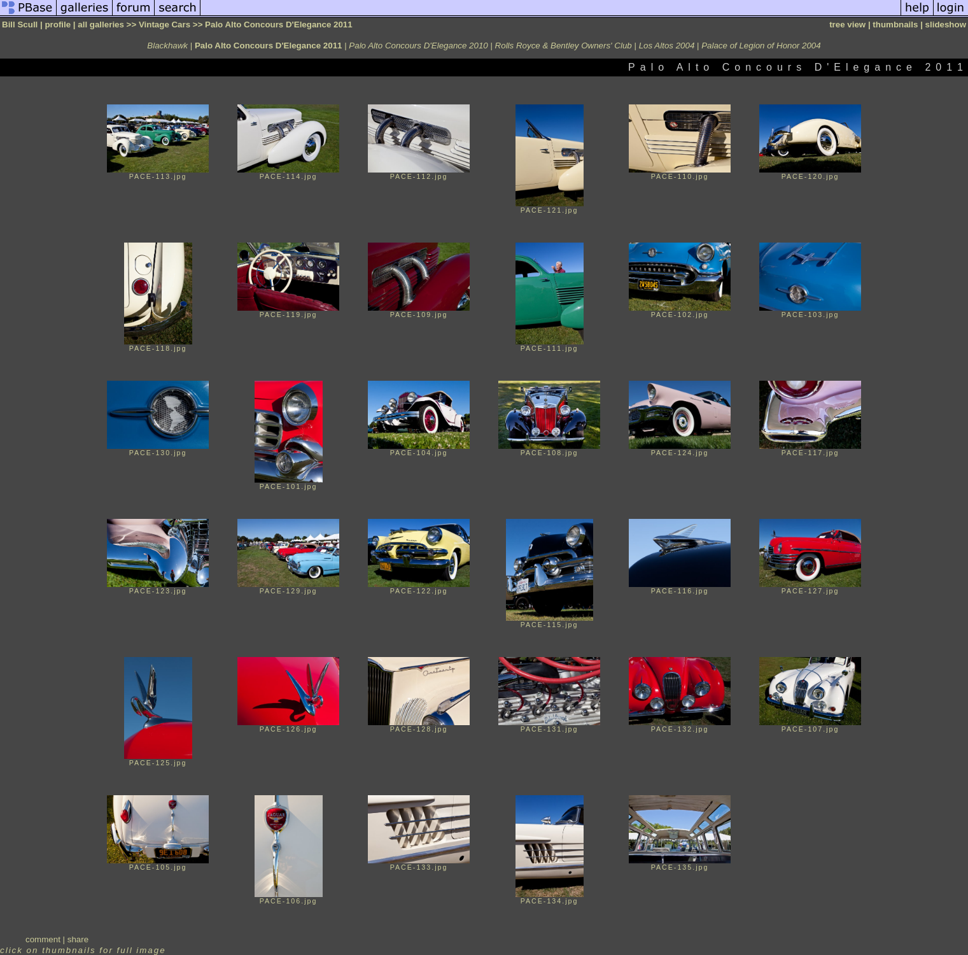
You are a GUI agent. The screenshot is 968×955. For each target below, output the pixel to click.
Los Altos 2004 (667, 45)
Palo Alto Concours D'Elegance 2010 (418, 45)
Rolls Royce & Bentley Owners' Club (563, 45)
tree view (847, 24)
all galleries (101, 24)
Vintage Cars (164, 24)
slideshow (945, 24)
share (77, 939)
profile (58, 24)
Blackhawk (167, 45)
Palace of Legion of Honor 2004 (760, 45)
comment (42, 939)
